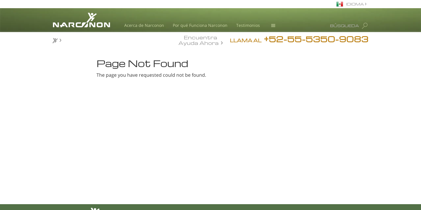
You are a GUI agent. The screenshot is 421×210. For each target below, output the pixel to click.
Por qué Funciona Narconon (200, 25)
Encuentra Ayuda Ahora (198, 40)
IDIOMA (355, 3)
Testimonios (248, 25)
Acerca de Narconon (144, 25)
